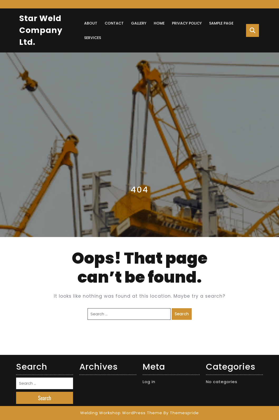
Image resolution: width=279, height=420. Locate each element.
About (90, 23)
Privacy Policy (187, 23)
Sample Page (221, 23)
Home (159, 23)
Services (92, 37)
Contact (114, 23)
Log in (149, 381)
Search (182, 314)
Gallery (138, 23)
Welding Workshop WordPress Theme (121, 413)
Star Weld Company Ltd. (40, 30)
